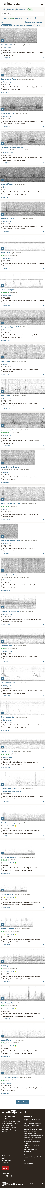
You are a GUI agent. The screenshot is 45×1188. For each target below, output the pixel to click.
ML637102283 (5, 730)
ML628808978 (5, 907)
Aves (3, 9)
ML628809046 (5, 836)
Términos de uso (29, 1163)
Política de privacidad (30, 1161)
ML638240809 (5, 519)
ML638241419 (5, 409)
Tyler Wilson (7, 47)
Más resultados (22, 1102)
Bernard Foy (7, 82)
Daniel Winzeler (8, 258)
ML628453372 (5, 1093)
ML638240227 (5, 554)
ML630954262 (5, 801)
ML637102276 (5, 696)
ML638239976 (5, 590)
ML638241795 (5, 340)
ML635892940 (5, 767)
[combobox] (24, 14)
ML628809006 (5, 873)
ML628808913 (5, 1019)
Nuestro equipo (6, 1160)
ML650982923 (5, 231)
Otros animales (21, 9)
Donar (5, 1168)
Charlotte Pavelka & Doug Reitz (12, 791)
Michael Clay (7, 330)
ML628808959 (5, 944)
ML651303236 (5, 92)
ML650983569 (5, 163)
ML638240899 (5, 482)
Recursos (28, 1116)
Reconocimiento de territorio (33, 1155)
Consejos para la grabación (32, 1123)
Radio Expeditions (7, 1125)
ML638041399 (5, 624)
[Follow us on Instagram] (11, 1176)
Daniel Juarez (7, 686)
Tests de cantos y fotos (31, 1133)
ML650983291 (5, 197)
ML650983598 (5, 126)
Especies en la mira (30, 1131)
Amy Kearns (7, 1083)
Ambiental (10, 9)
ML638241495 (5, 374)
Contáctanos (6, 1162)
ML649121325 (5, 268)
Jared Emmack (7, 614)
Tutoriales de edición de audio (33, 1135)
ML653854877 (5, 58)
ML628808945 (5, 982)
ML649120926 (5, 306)
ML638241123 (5, 446)
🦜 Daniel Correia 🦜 (10, 826)
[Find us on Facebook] (3, 1176)
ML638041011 (5, 661)
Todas (30, 9)
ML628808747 (5, 1056)
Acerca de (6, 1155)
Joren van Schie (8, 116)
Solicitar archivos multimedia (33, 1129)
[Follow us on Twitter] (7, 1176)
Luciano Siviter (7, 757)
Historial (4, 1158)
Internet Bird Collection (9, 1128)
